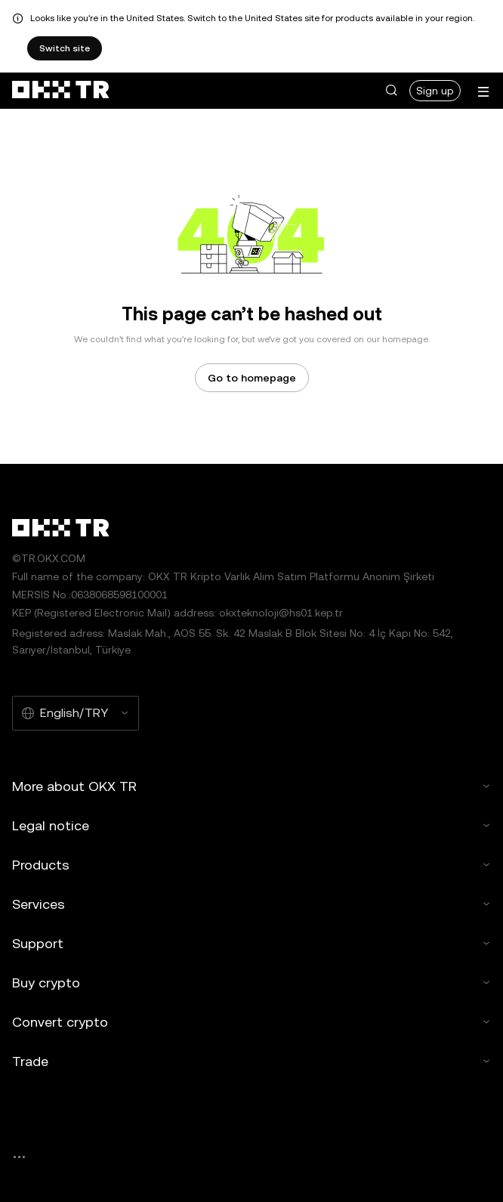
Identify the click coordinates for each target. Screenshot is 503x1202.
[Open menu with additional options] (483, 92)
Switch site (64, 48)
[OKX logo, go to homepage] (60, 90)
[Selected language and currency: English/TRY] (75, 713)
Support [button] (251, 943)
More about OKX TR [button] (251, 786)
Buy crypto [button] (251, 982)
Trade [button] (251, 1061)
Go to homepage (252, 378)
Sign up (435, 91)
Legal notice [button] (251, 825)
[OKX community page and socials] (19, 1157)
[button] (391, 91)
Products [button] (251, 865)
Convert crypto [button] (251, 1022)
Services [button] (251, 904)
